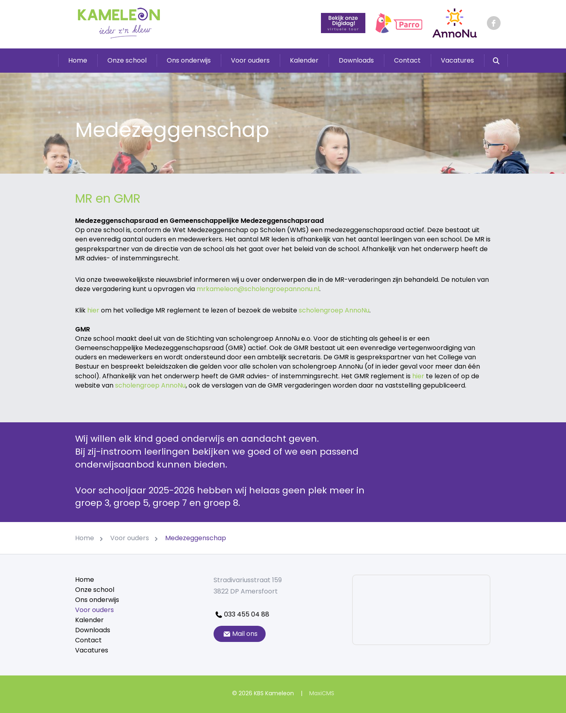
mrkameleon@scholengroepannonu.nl (258, 289)
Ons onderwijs (189, 60)
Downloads (356, 60)
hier (93, 310)
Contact (407, 60)
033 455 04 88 (241, 614)
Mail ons (240, 633)
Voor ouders (250, 60)
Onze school (127, 60)
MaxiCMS (321, 693)
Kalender (304, 60)
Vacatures (457, 60)
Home (77, 60)
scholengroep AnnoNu (334, 310)
